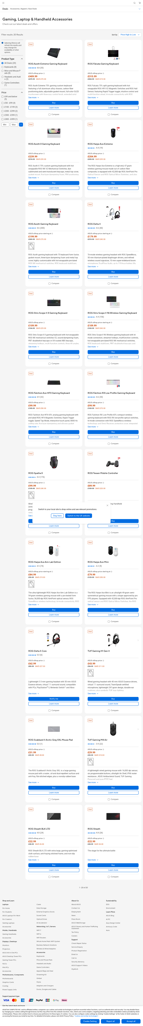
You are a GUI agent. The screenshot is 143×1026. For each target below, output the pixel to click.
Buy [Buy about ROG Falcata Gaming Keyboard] (113, 103)
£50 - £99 (9, 103)
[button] (3, 3)
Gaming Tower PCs (9, 960)
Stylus (39, 982)
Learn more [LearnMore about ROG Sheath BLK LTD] (54, 870)
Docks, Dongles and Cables (46, 989)
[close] (107, 505)
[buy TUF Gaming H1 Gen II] (99, 651)
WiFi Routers (41, 938)
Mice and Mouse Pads (44, 960)
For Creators (7, 919)
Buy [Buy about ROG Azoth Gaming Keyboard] (53, 272)
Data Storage (41, 908)
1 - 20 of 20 (83, 888)
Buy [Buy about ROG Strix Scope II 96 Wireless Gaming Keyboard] (113, 352)
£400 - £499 (11, 119)
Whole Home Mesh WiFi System (48, 941)
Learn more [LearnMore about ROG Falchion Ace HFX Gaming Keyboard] (54, 437)
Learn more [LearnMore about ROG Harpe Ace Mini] (113, 615)
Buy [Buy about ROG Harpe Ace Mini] (113, 610)
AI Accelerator (42, 923)
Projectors (6, 949)
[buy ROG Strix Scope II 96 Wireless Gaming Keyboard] (112, 313)
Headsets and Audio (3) (12, 78)
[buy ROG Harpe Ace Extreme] (100, 144)
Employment (76, 912)
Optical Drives (42, 919)
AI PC (108, 919)
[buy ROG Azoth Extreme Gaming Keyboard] (47, 64)
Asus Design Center (113, 923)
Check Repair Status (79, 943)
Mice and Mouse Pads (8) (12, 72)
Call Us (74, 958)
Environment (110, 908)
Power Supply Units (9, 990)
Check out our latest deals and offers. (20, 24)
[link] (71, 3)
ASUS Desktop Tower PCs (11, 956)
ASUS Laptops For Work (11, 916)
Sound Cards (41, 916)
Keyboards (40, 956)
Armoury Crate (111, 927)
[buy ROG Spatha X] (35, 473)
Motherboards (7, 979)
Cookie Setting (90, 1021)
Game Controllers (43, 967)
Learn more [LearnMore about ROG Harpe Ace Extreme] (113, 188)
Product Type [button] (12, 59)
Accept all (131, 1021)
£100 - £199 (11, 107)
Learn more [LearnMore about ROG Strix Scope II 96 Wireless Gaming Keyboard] (113, 357)
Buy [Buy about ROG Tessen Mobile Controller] (113, 521)
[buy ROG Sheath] (94, 829)
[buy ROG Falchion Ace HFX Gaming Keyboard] (49, 393)
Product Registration (79, 951)
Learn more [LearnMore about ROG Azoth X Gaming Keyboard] (54, 188)
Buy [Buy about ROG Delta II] (113, 272)
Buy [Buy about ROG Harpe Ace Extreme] (113, 183)
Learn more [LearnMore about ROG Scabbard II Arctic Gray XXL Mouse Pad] (54, 792)
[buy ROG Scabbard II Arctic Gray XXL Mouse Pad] (50, 740)
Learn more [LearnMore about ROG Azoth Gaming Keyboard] (54, 277)
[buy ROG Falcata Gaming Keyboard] (103, 64)
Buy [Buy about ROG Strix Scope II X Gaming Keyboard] (53, 352)
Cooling (5, 986)
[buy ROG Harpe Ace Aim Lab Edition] (44, 562)
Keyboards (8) (10, 67)
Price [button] (12, 92)
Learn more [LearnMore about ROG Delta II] (113, 277)
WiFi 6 (39, 934)
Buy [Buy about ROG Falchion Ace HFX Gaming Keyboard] (53, 432)
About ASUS (76, 904)
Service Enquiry (77, 947)
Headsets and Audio (44, 964)
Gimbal (39, 978)
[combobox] (130, 35)
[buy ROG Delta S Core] (37, 651)
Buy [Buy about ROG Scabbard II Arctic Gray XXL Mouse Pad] (53, 788)
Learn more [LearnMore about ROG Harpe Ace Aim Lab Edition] (54, 615)
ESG (107, 904)
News (74, 916)
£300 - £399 (11, 115)
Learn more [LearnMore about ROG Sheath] (113, 870)
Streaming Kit (41, 975)
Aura (108, 930)
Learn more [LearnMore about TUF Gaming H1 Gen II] (113, 704)
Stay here (57, 515)
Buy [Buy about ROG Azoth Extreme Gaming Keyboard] (53, 103)
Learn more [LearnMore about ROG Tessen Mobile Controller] (113, 526)
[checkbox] (11, 98)
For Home (6, 908)
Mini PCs (5, 967)
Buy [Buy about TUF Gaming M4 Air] (113, 788)
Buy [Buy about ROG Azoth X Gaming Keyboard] (53, 183)
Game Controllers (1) (11, 84)
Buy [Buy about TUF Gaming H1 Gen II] (113, 699)
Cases (39, 904)
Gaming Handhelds (9, 934)
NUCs (4, 964)
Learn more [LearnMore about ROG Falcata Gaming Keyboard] (113, 108)
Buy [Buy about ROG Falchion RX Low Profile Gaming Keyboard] (113, 432)
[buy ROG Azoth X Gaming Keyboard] (44, 144)
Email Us (75, 954)
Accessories (6, 927)
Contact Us (76, 908)
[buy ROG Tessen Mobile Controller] (103, 473)
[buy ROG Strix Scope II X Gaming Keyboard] (47, 313)
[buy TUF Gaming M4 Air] (97, 740)
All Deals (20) (10, 63)
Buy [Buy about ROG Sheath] (113, 865)
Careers (74, 936)
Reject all (110, 1021)
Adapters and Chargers (45, 986)
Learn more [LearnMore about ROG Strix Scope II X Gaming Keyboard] (54, 357)
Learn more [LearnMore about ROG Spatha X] (54, 526)
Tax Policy (75, 932)
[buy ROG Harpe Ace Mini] (98, 562)
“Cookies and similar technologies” (86, 1016)
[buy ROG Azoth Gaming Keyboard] (43, 224)
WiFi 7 (39, 930)
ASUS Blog (110, 916)
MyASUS (75, 969)
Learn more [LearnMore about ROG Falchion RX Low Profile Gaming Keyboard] (113, 437)
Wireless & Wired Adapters (46, 949)
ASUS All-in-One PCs (10, 953)
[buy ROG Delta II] (94, 224)
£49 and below (10, 97)
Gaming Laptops (8, 923)
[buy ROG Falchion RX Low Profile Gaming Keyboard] (111, 393)
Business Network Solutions (47, 945)
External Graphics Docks (46, 912)
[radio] (9, 63)
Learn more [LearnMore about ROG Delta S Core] (54, 704)
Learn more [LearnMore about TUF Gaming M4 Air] (113, 792)
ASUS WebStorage (78, 923)
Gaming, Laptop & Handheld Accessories (37, 19)
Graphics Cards (8, 982)
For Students (7, 912)
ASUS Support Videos (80, 965)
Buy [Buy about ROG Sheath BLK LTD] (53, 865)
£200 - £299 (11, 111)
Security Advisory (78, 962)
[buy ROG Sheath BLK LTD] (39, 829)
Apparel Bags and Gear (45, 971)
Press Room (76, 919)
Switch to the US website (78, 515)
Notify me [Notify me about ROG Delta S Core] (54, 699)
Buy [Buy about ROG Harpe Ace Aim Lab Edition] (53, 610)
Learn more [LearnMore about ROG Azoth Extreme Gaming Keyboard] (54, 108)
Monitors (5, 945)
